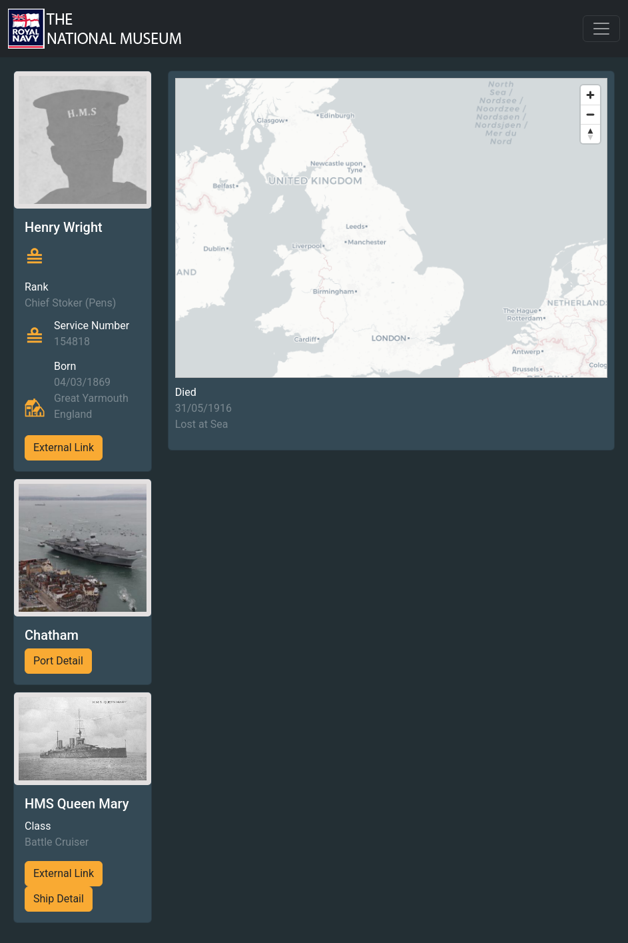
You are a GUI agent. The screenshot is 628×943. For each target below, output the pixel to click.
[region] (391, 228)
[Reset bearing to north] (590, 133)
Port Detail (58, 660)
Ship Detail (58, 898)
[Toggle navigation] (601, 28)
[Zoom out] (590, 114)
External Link (63, 447)
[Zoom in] (590, 95)
